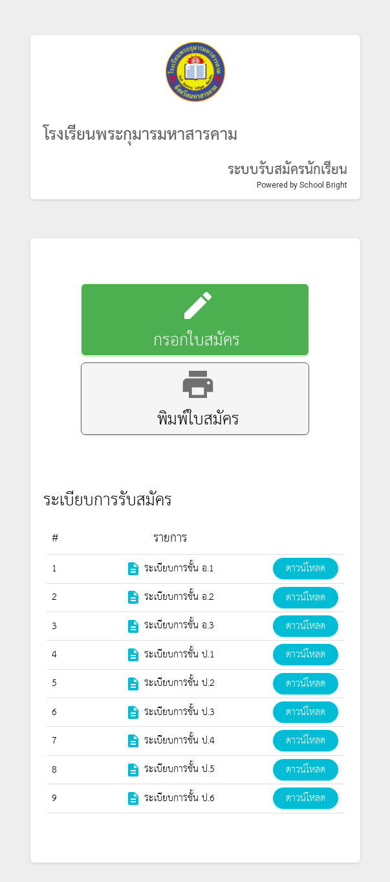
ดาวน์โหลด (305, 568)
